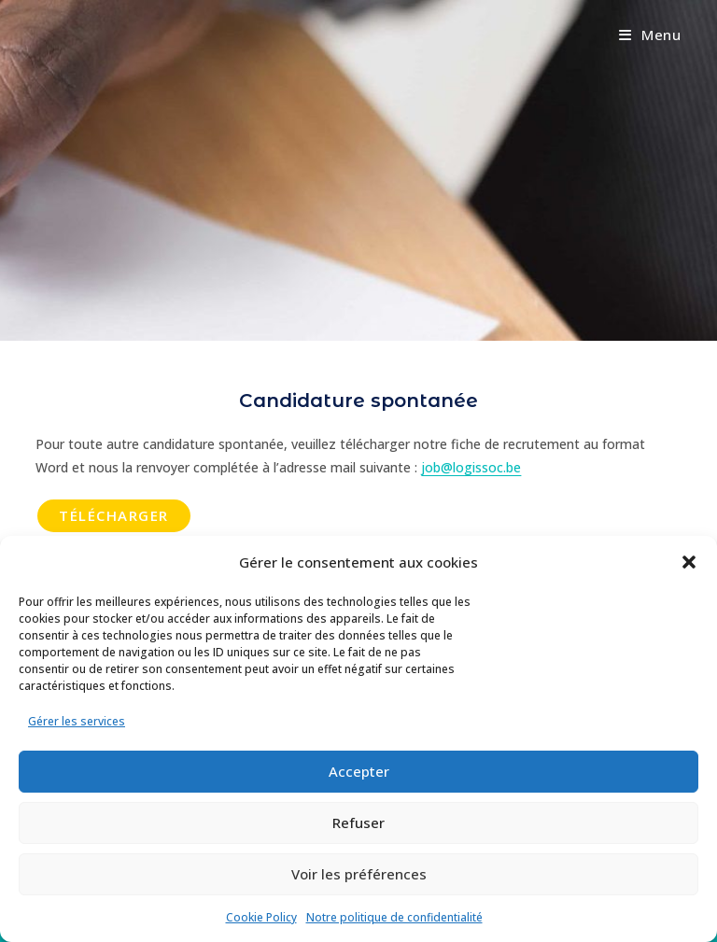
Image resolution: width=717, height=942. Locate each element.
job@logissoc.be (471, 467)
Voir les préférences (359, 874)
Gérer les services (76, 721)
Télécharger (114, 515)
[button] (689, 562)
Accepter (359, 771)
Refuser (358, 822)
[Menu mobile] (650, 34)
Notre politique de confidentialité (394, 917)
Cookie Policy (261, 917)
